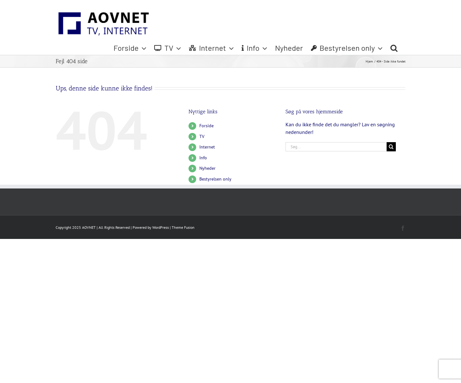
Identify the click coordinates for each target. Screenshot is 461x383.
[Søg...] (336, 146)
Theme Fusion (183, 227)
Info (203, 158)
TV (201, 136)
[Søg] (391, 146)
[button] (393, 48)
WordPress (160, 227)
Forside (206, 126)
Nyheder (207, 168)
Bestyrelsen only (215, 179)
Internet (207, 147)
